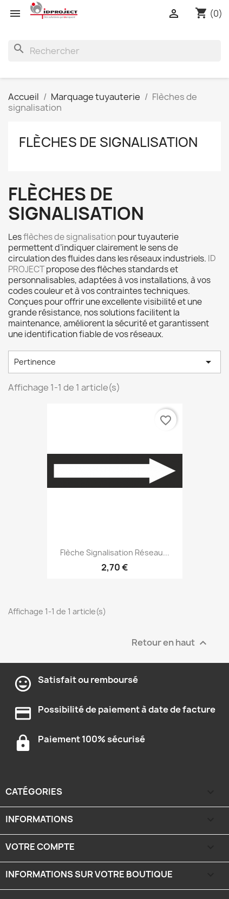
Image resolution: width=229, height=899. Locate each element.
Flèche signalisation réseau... (114, 552)
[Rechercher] (114, 51)
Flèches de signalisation (108, 142)
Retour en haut (171, 642)
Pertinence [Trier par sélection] (114, 361)
